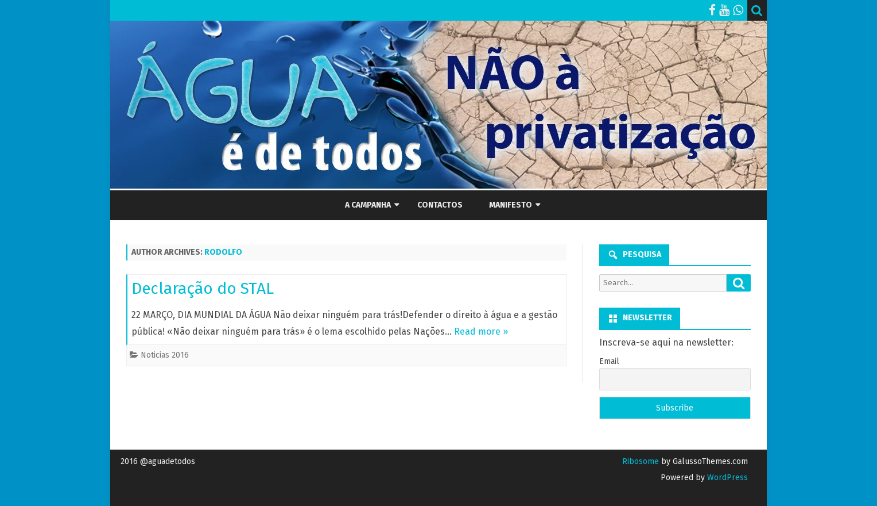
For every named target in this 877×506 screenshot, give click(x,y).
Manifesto (510, 205)
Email (609, 361)
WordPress (726, 477)
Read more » (481, 331)
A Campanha (368, 205)
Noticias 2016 (165, 355)
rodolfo (223, 252)
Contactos (440, 205)
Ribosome (640, 461)
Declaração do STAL (202, 288)
